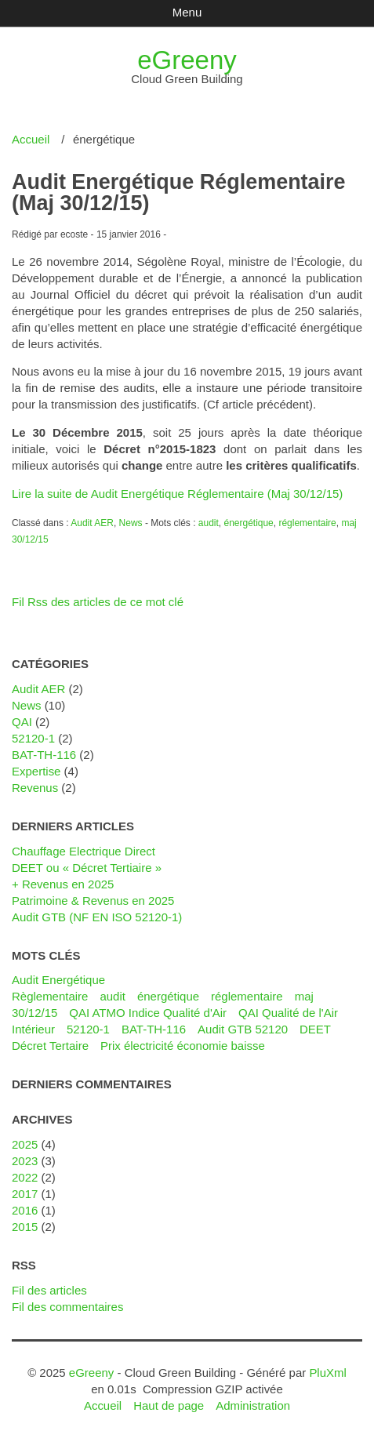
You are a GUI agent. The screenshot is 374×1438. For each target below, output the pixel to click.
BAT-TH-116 (44, 754)
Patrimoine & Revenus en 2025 (93, 900)
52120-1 (33, 738)
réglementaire (307, 522)
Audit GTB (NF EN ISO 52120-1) (97, 917)
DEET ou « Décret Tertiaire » (87, 867)
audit (208, 522)
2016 (25, 1210)
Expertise (36, 771)
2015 (25, 1226)
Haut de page (168, 1405)
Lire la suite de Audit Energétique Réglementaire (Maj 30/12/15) (177, 493)
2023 (25, 1160)
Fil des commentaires (67, 1306)
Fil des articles (49, 1290)
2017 (25, 1193)
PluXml (327, 1372)
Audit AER (92, 522)
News (131, 522)
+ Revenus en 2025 (63, 884)
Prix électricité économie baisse (182, 1045)
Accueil (30, 139)
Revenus (35, 787)
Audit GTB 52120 (243, 1029)
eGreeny (186, 59)
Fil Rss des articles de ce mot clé (97, 601)
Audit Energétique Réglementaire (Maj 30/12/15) (179, 192)
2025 (25, 1144)
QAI (22, 721)
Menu (187, 12)
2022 (25, 1177)
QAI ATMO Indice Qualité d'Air (148, 1012)
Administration (253, 1405)
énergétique (248, 522)
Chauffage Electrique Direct (83, 851)
